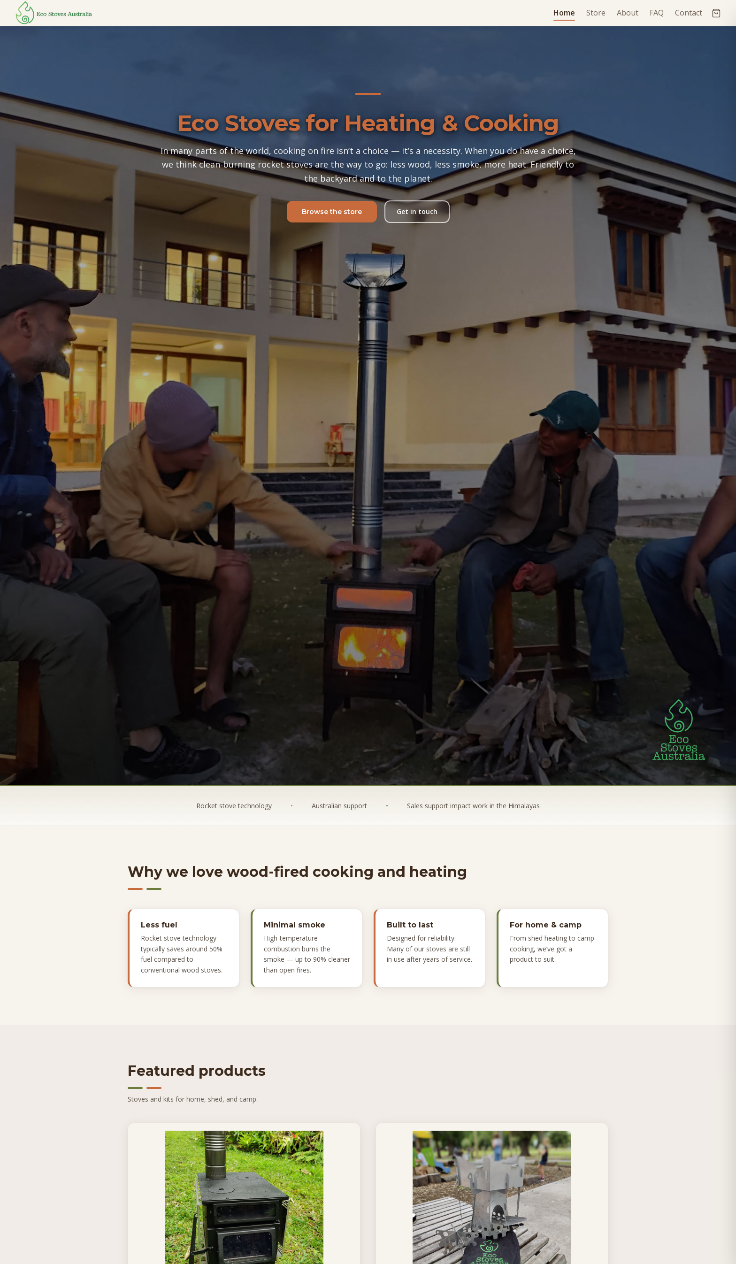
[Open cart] (716, 13)
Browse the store (332, 211)
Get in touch (417, 211)
